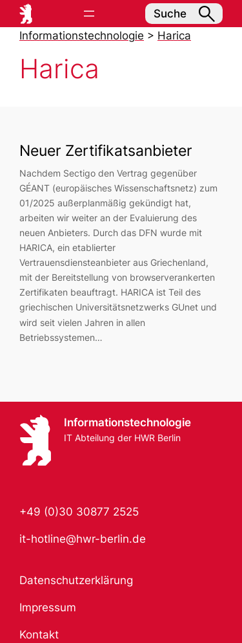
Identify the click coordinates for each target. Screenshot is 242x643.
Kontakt (39, 634)
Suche (184, 14)
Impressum (47, 607)
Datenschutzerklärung (76, 580)
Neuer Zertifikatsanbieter (105, 150)
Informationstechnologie (127, 422)
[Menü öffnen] (89, 13)
